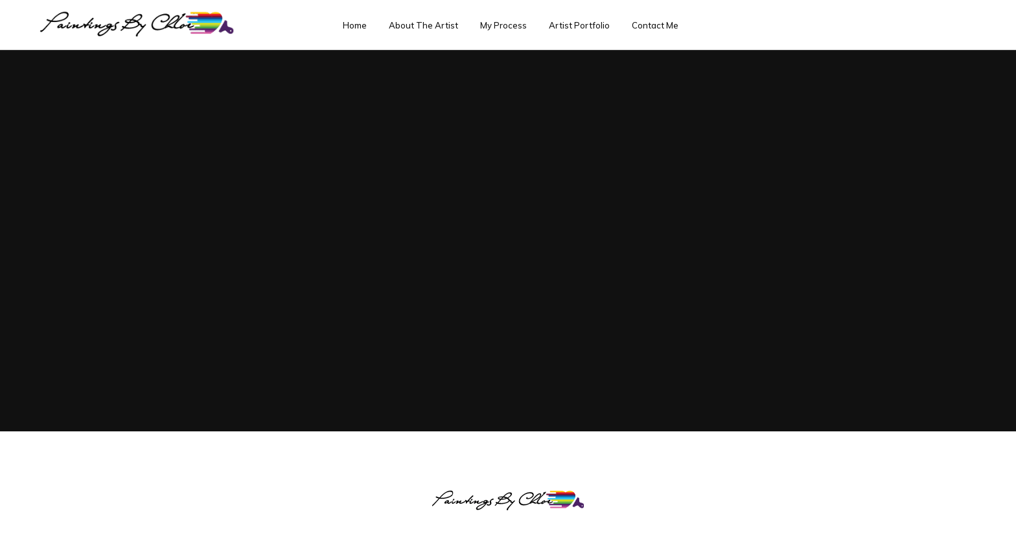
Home (355, 25)
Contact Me (655, 25)
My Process (503, 25)
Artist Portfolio (579, 25)
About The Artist (423, 25)
